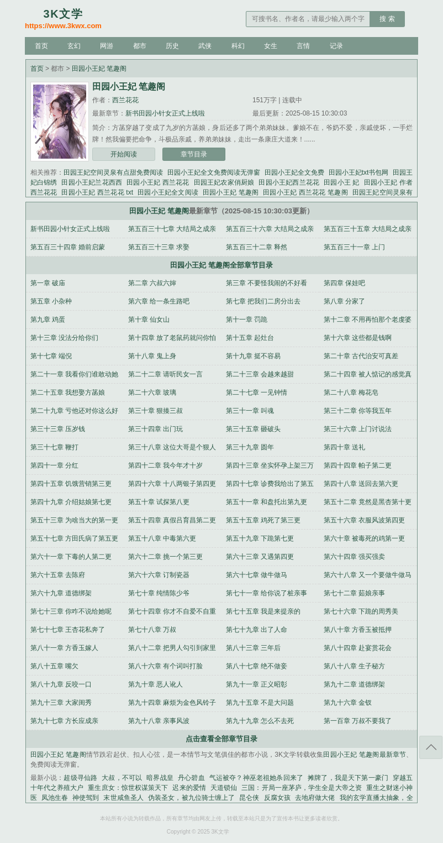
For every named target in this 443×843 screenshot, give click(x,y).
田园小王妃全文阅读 (168, 192)
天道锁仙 (223, 788)
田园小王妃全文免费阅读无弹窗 (213, 172)
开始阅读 (123, 154)
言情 (303, 46)
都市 (139, 46)
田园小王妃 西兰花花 (157, 182)
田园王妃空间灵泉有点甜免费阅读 (113, 172)
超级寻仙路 (80, 778)
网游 (106, 46)
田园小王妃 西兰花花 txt (97, 192)
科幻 (238, 46)
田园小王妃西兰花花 (289, 182)
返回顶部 (430, 747)
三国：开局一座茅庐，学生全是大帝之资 (301, 788)
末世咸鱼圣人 (123, 798)
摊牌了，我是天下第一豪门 (348, 778)
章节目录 (194, 154)
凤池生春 (54, 798)
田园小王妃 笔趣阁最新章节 (364, 754)
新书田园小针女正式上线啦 (165, 113)
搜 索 (386, 19)
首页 (41, 46)
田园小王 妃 (342, 182)
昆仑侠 (249, 798)
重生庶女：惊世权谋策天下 (128, 788)
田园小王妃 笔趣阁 (99, 68)
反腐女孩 (277, 798)
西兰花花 (125, 100)
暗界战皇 (159, 778)
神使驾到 (85, 798)
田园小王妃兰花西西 (91, 182)
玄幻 (74, 46)
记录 (336, 46)
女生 (270, 46)
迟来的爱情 (188, 788)
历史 (172, 46)
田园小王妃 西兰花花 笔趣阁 (305, 192)
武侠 (205, 46)
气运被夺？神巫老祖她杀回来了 (256, 778)
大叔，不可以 (122, 778)
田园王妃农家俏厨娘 (224, 182)
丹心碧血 (191, 778)
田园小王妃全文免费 (294, 172)
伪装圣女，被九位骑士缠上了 (191, 798)
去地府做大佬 (315, 798)
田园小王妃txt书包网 (359, 172)
